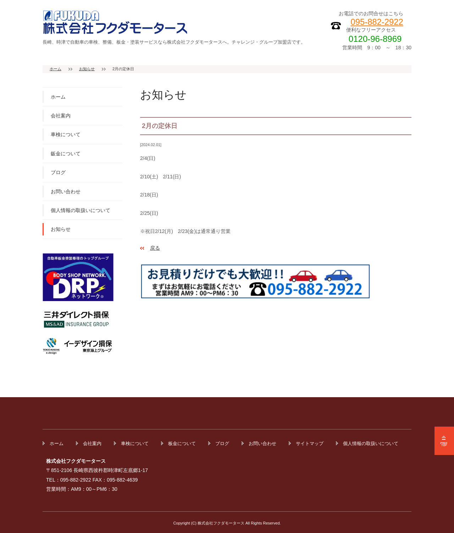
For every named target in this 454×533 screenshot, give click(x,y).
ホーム (55, 69)
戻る (155, 248)
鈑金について (66, 153)
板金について (182, 443)
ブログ (58, 172)
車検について (66, 134)
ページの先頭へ (444, 441)
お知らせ (87, 69)
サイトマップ (309, 443)
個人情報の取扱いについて (80, 210)
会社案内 (61, 115)
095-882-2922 (377, 22)
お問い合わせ (66, 191)
